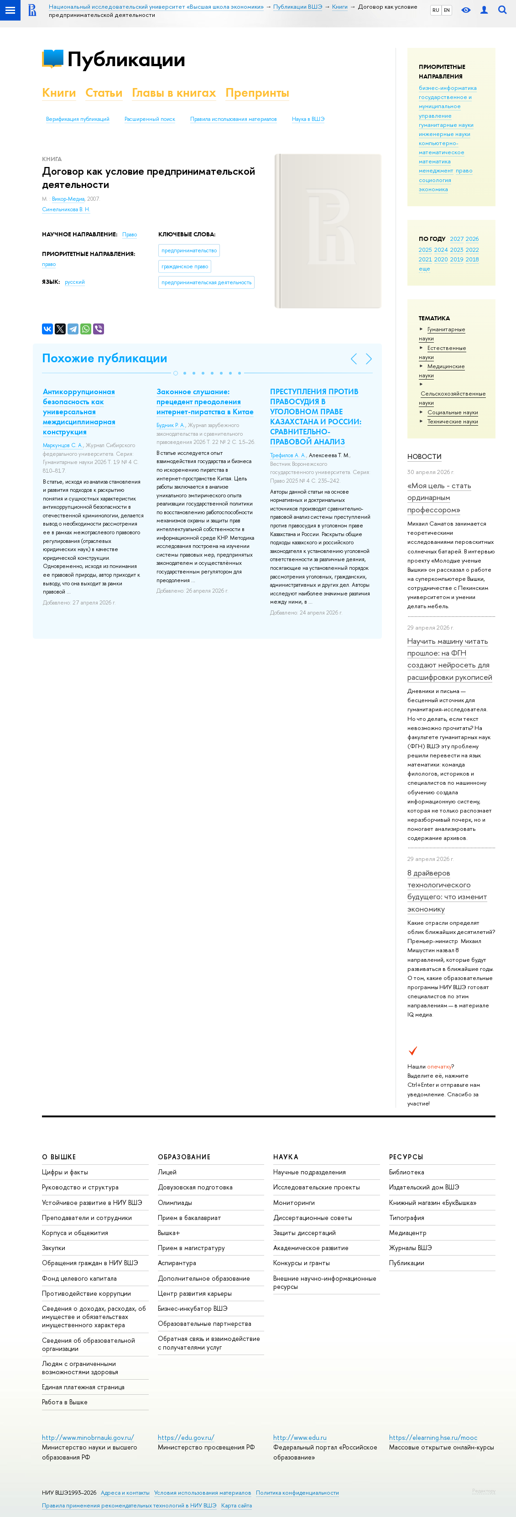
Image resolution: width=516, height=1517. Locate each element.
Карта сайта (236, 1505)
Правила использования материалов (233, 119)
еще (424, 268)
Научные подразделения (309, 1172)
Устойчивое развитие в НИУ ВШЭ (92, 1202)
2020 (441, 259)
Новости (424, 456)
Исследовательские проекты (316, 1187)
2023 (457, 249)
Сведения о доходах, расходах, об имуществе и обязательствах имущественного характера (94, 1316)
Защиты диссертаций (304, 1232)
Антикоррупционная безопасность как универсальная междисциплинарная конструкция (79, 411)
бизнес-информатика (448, 87)
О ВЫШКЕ (59, 1156)
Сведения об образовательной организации (88, 1344)
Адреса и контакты (125, 1492)
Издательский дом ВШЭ (424, 1187)
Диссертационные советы (312, 1217)
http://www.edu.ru (300, 1437)
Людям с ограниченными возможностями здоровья (80, 1367)
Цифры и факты (65, 1172)
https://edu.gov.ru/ (186, 1437)
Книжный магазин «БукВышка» (433, 1202)
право (464, 170)
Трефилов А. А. (288, 455)
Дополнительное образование (204, 1278)
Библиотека (406, 1172)
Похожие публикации (104, 358)
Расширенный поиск (150, 119)
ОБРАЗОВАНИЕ (184, 1156)
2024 (441, 249)
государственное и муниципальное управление (445, 106)
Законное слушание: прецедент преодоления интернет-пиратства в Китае (205, 401)
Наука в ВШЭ (308, 119)
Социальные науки (452, 412)
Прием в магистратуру (191, 1247)
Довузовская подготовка (195, 1187)
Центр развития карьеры (195, 1293)
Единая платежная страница (83, 1386)
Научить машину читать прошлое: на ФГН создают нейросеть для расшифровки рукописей (449, 659)
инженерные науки (444, 134)
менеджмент (436, 170)
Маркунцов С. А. (63, 445)
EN (447, 10)
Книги (59, 92)
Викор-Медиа (68, 199)
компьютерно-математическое (441, 147)
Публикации (126, 59)
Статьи (104, 92)
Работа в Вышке (65, 1401)
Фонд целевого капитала (79, 1278)
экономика (433, 189)
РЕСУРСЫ (406, 1156)
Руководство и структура (80, 1187)
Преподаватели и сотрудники (87, 1217)
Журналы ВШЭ (410, 1247)
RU (436, 10)
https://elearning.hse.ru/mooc (433, 1437)
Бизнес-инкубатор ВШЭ (193, 1308)
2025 (425, 249)
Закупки (53, 1247)
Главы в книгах (174, 92)
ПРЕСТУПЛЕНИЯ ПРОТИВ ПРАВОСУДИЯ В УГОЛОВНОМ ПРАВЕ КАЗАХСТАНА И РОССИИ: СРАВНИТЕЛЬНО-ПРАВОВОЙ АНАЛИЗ (315, 416)
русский (75, 282)
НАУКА (285, 1156)
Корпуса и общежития (75, 1232)
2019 (457, 259)
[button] (175, 373)
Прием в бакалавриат (189, 1217)
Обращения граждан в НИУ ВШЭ (90, 1262)
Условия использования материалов (202, 1492)
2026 (472, 239)
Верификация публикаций (77, 119)
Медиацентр (408, 1232)
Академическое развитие (311, 1247)
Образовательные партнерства (204, 1323)
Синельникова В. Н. (66, 209)
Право (129, 234)
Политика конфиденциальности (297, 1492)
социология (435, 180)
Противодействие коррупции (86, 1293)
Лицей (167, 1172)
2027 (457, 239)
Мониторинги (294, 1202)
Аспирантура (177, 1262)
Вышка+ (169, 1232)
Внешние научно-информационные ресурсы (324, 1282)
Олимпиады (175, 1202)
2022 (472, 249)
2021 (425, 259)
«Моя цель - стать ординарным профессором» (439, 497)
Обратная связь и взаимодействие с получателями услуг (209, 1342)
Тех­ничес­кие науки (452, 421)
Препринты (257, 92)
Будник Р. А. (170, 425)
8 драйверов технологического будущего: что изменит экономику (447, 890)
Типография (406, 1217)
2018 (472, 259)
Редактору (483, 1490)
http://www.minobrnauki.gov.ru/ (88, 1437)
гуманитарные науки (446, 124)
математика (435, 161)
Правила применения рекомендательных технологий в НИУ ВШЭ (129, 1505)
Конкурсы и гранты (301, 1262)
